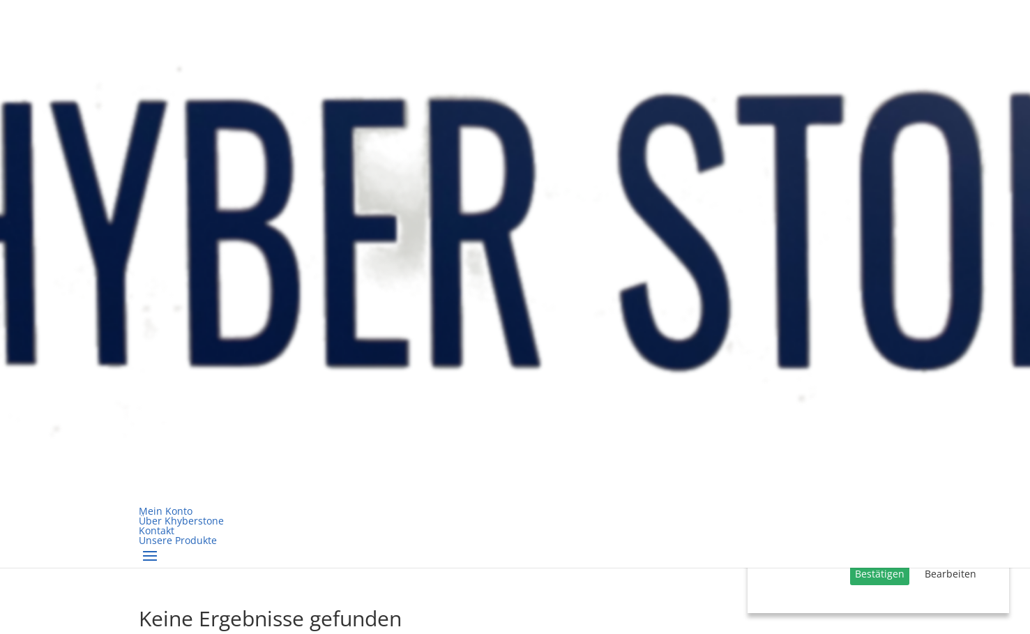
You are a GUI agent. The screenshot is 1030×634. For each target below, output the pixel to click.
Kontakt (156, 530)
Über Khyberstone (181, 520)
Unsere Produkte (178, 540)
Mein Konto (165, 511)
